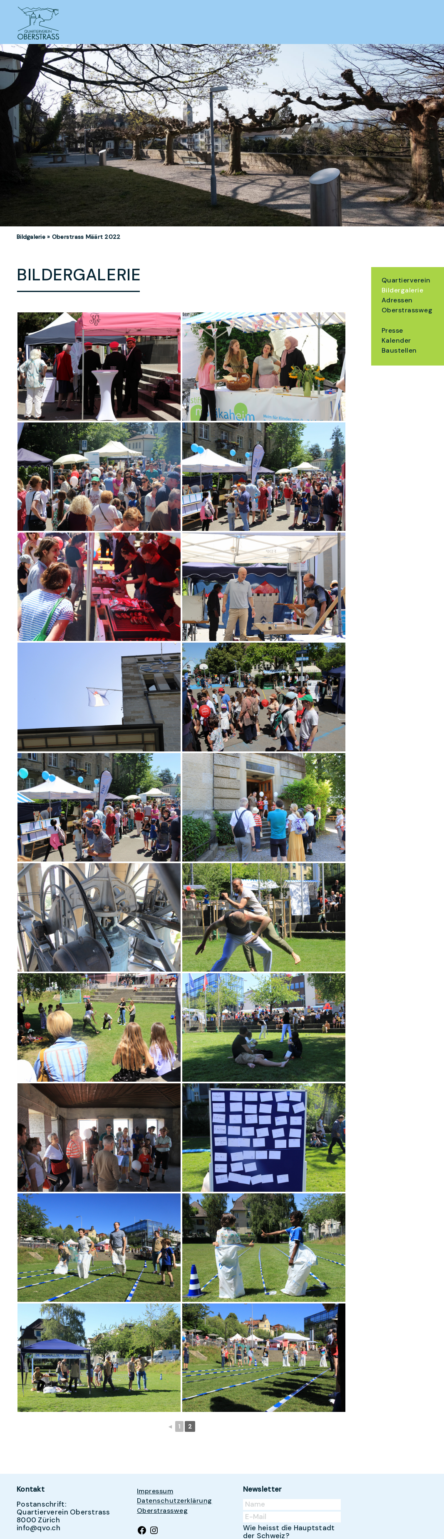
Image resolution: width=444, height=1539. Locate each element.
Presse (392, 330)
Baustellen (399, 350)
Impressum (155, 1491)
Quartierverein (406, 280)
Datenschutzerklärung (174, 1501)
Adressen (397, 300)
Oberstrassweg (407, 310)
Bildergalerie (402, 290)
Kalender (396, 340)
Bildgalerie (31, 237)
